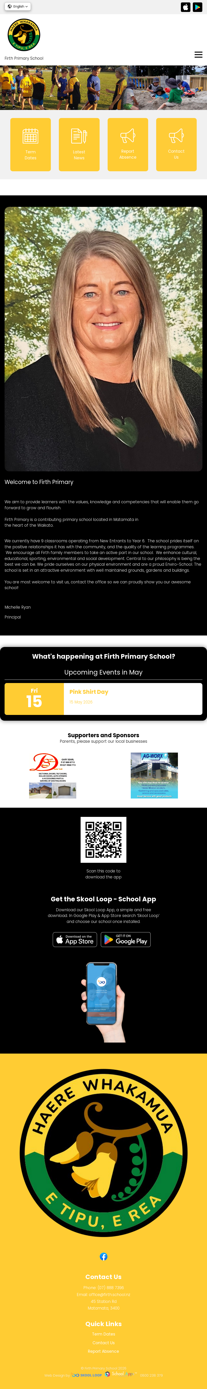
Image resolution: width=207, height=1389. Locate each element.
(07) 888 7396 (111, 1288)
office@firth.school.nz (109, 1294)
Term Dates (103, 1334)
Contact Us (104, 1343)
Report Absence (103, 1351)
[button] (18, 6)
